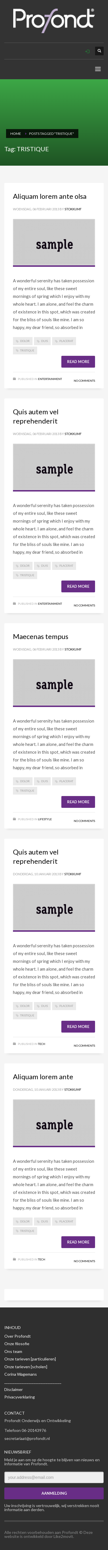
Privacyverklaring (19, 1396)
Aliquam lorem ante (43, 1076)
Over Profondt (17, 1336)
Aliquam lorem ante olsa (49, 196)
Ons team (13, 1351)
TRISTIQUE (27, 350)
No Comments (84, 380)
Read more (78, 361)
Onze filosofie (16, 1343)
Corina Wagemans (20, 1374)
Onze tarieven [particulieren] (30, 1358)
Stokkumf (73, 209)
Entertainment (50, 379)
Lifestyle (45, 819)
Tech (41, 1044)
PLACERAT (66, 341)
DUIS (44, 341)
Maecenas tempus (40, 636)
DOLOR (25, 341)
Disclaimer (13, 1389)
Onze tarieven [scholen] (25, 1366)
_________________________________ (32, 1381)
